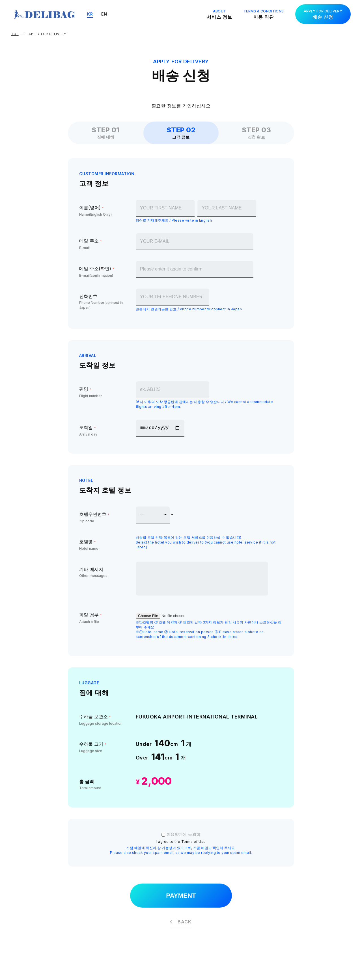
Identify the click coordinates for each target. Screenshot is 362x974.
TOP (15, 34)
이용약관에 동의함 (184, 834)
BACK (184, 923)
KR (95, 14)
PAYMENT (181, 896)
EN (109, 14)
